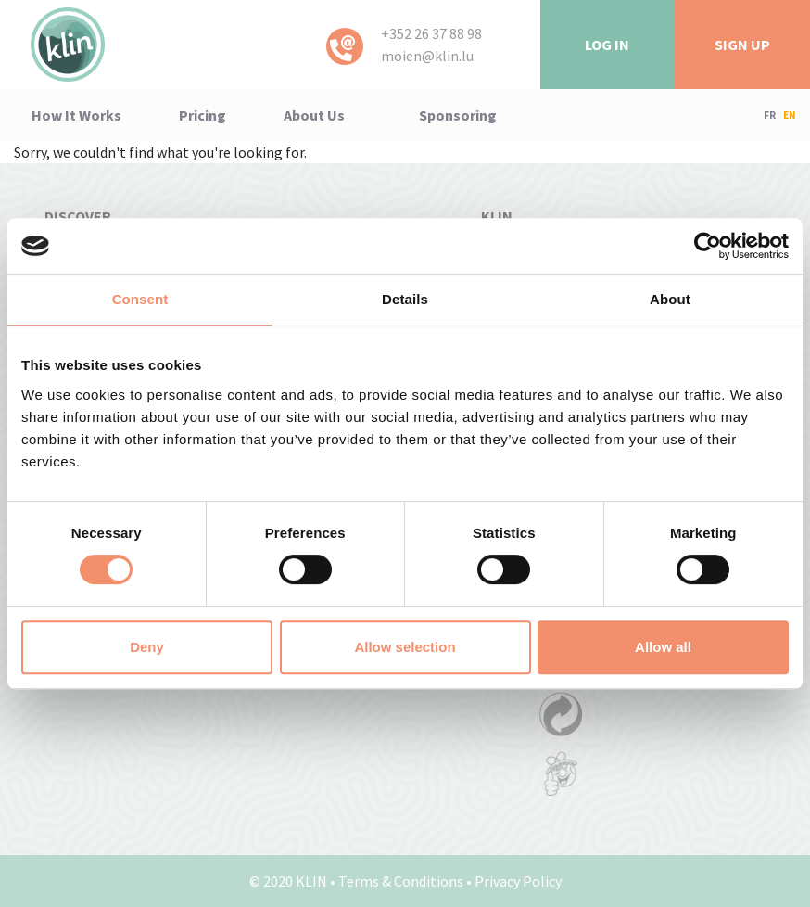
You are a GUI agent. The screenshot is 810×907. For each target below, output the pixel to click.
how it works (76, 115)
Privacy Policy (518, 881)
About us (314, 115)
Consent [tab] (140, 299)
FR (770, 115)
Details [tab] (405, 299)
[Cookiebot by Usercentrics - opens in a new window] (707, 246)
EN (789, 115)
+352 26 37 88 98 (431, 33)
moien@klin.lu (427, 55)
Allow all (663, 647)
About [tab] (670, 299)
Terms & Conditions (400, 881)
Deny (147, 647)
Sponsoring (458, 115)
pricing (202, 115)
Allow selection (404, 647)
